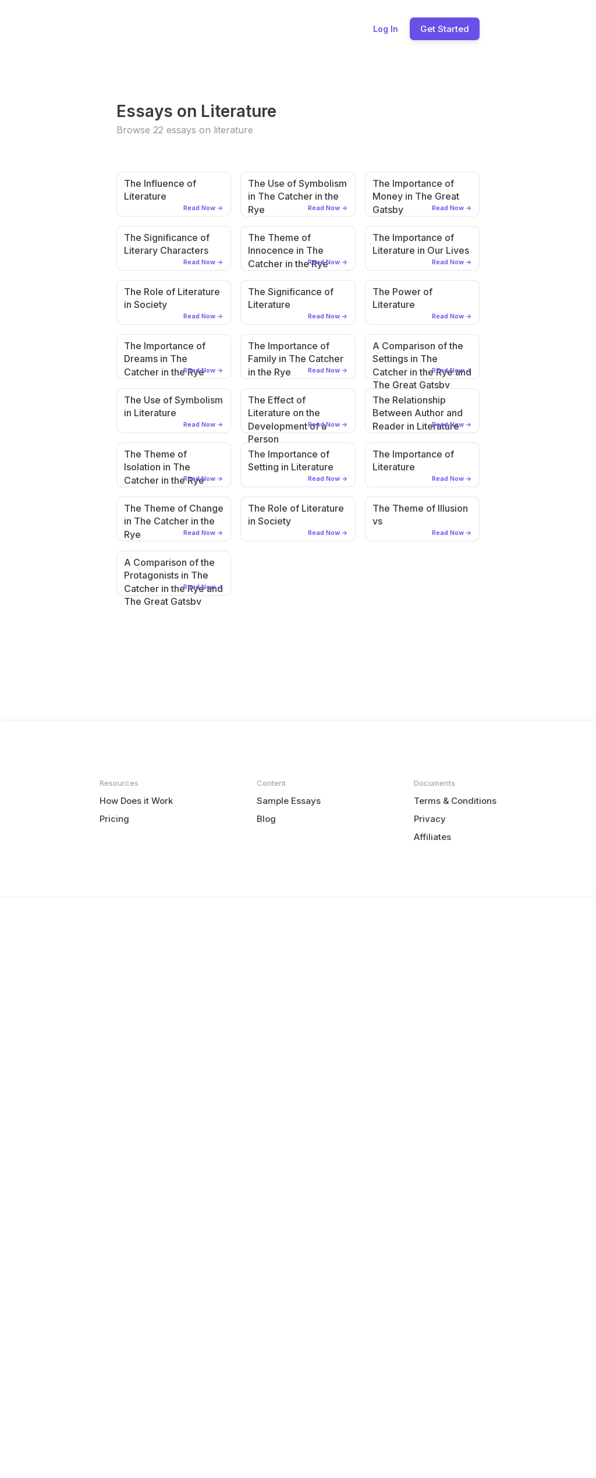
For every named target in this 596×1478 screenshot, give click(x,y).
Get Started (444, 28)
